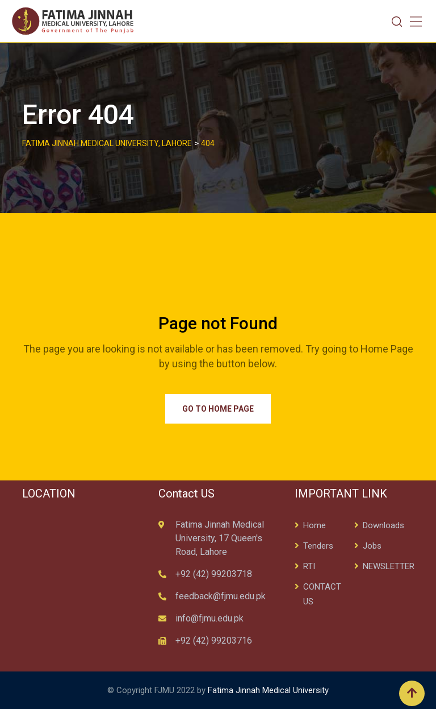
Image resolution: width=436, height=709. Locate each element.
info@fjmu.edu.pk (209, 618)
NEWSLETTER (388, 566)
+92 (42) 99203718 (213, 574)
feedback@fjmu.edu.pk (220, 596)
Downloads (383, 525)
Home (314, 525)
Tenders (318, 546)
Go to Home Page (218, 408)
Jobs (372, 546)
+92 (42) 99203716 (213, 640)
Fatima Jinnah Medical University (268, 690)
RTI (309, 566)
